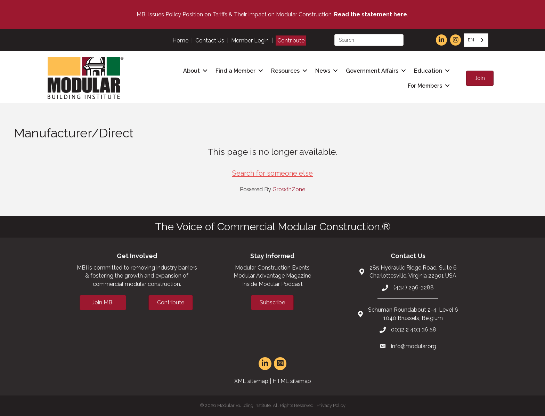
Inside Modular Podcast (272, 284)
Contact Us (209, 40)
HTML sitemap (291, 381)
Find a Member (235, 70)
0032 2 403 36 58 (413, 329)
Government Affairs (372, 70)
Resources (285, 70)
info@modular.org (413, 346)
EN (471, 39)
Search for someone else (272, 173)
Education (428, 70)
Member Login (250, 40)
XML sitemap (251, 381)
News (322, 70)
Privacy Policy (331, 405)
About (191, 70)
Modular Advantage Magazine (272, 275)
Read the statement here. (371, 14)
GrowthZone (288, 189)
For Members (425, 85)
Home (180, 40)
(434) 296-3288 (413, 287)
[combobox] (476, 40)
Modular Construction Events (272, 267)
